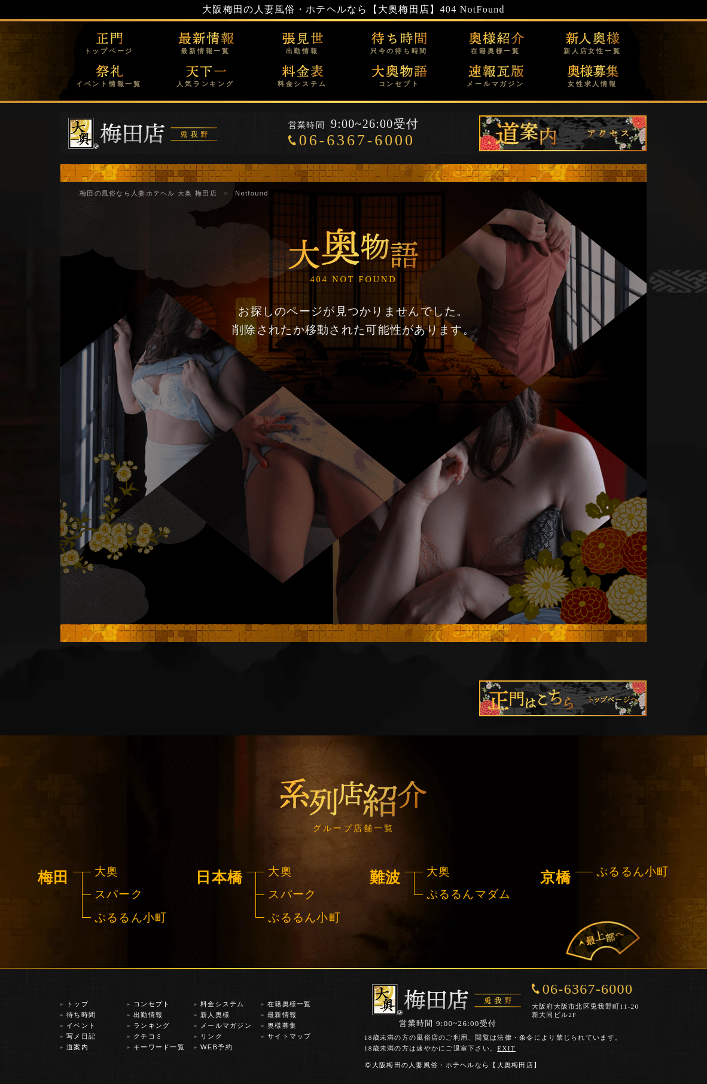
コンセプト (399, 83)
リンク (211, 1036)
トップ (77, 1003)
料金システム (302, 83)
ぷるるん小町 (131, 917)
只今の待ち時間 (399, 50)
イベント (81, 1025)
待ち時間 (81, 1014)
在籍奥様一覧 (495, 50)
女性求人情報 (592, 83)
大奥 (107, 871)
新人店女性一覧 (592, 50)
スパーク (119, 894)
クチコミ (148, 1036)
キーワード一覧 (159, 1047)
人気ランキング (205, 83)
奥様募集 (282, 1025)
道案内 (77, 1047)
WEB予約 (216, 1047)
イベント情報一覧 (109, 83)
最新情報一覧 (205, 50)
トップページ (109, 50)
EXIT (506, 1048)
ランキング (151, 1025)
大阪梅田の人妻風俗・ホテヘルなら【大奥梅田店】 (321, 9)
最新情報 (282, 1014)
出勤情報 (302, 50)
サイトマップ (289, 1036)
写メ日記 (81, 1036)
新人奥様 (215, 1014)
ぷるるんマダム (468, 894)
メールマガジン (495, 83)
